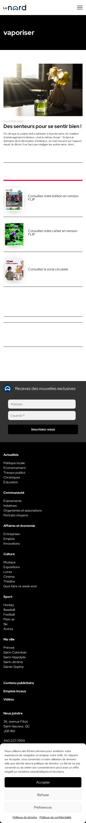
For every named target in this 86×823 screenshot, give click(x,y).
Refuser (43, 795)
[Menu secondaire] (80, 7)
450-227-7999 (14, 741)
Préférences (43, 807)
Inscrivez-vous (43, 429)
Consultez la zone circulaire (48, 269)
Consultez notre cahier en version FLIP (52, 233)
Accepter (43, 782)
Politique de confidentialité (55, 817)
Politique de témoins (25, 817)
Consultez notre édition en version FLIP (53, 198)
